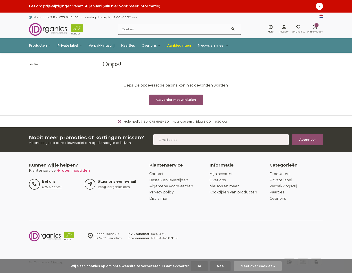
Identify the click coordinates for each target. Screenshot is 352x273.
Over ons (162, 45)
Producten (41, 45)
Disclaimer (158, 198)
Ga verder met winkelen (176, 100)
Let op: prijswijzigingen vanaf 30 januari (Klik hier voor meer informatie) (94, 6)
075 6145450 (52, 186)
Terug (36, 64)
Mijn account (221, 174)
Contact (156, 174)
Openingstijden (76, 170)
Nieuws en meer (229, 45)
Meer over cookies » (258, 266)
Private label (73, 45)
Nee (220, 266)
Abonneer (307, 140)
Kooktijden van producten (233, 192)
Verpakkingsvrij (108, 45)
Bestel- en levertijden (168, 180)
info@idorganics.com (114, 186)
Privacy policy (161, 192)
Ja (199, 266)
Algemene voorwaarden (171, 186)
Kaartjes (137, 45)
